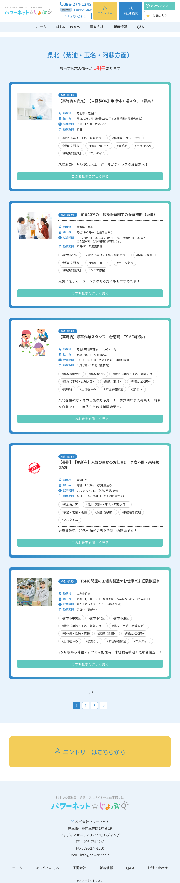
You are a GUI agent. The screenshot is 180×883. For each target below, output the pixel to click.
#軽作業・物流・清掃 (126, 138)
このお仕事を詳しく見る (90, 176)
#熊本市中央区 (71, 374)
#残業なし (92, 641)
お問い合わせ (75, 16)
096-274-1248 (76, 4)
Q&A (140, 26)
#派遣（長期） (71, 145)
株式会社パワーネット (90, 821)
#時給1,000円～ (99, 263)
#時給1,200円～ (140, 381)
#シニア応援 (97, 270)
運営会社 (97, 26)
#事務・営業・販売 (74, 512)
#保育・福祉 (144, 255)
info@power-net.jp (94, 854)
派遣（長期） (68, 95)
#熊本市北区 (70, 255)
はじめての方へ (68, 26)
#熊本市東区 (121, 618)
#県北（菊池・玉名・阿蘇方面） (83, 138)
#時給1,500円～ (99, 145)
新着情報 (120, 26)
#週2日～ (137, 389)
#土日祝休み (143, 145)
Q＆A (130, 867)
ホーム (41, 26)
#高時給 (122, 145)
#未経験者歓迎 (71, 153)
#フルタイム (97, 153)
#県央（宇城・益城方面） (79, 381)
